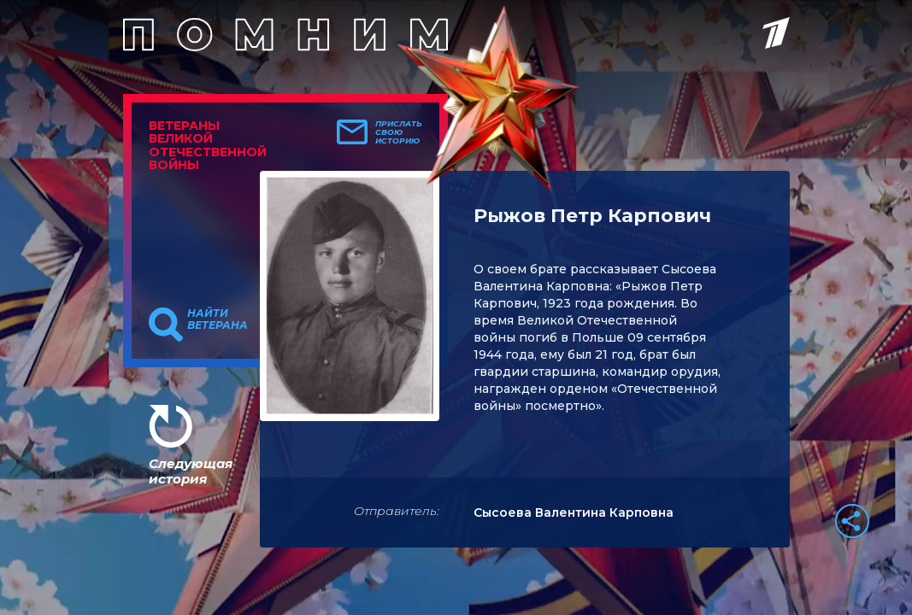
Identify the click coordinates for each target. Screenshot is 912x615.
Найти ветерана (217, 319)
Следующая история (190, 471)
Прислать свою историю (398, 132)
